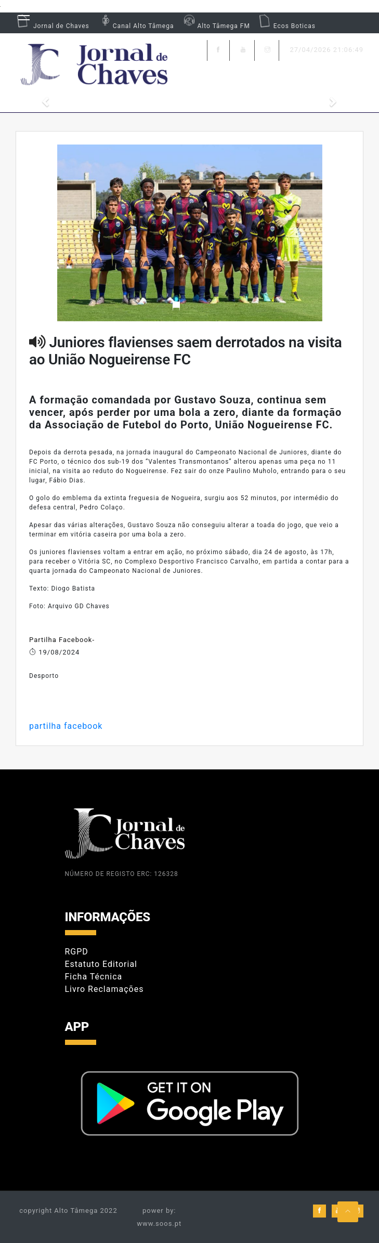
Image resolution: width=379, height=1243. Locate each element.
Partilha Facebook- (62, 640)
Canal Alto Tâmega (135, 26)
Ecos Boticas (287, 26)
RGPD (76, 952)
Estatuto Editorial (101, 964)
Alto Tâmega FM (215, 26)
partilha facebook (65, 726)
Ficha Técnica (94, 977)
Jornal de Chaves (52, 26)
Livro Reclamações (104, 989)
